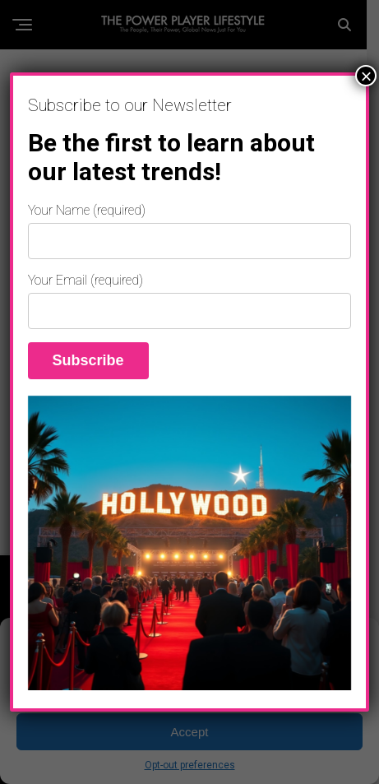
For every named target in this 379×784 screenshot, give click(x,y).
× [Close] (366, 75)
